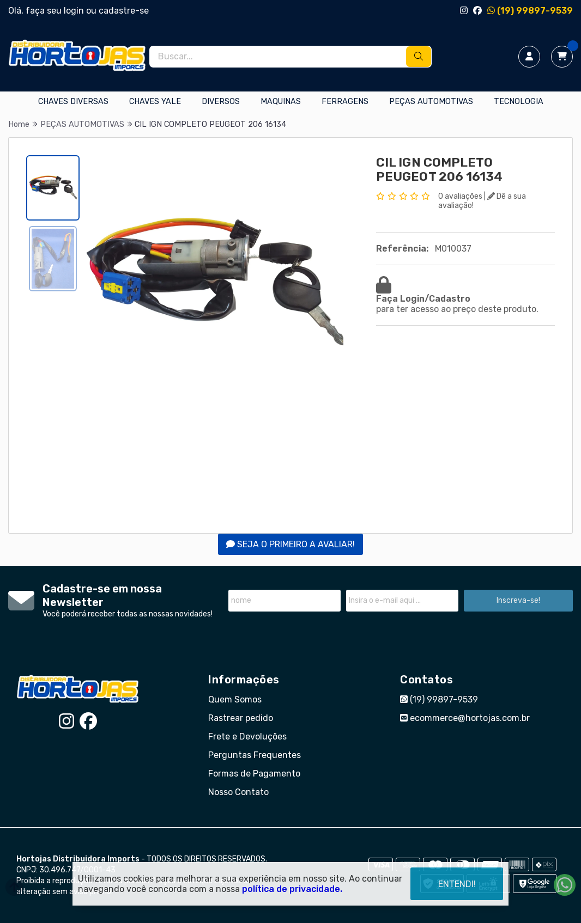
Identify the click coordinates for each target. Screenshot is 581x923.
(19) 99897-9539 (530, 10)
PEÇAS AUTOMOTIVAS (431, 101)
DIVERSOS (221, 101)
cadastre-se (124, 10)
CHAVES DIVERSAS (73, 101)
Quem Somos (235, 699)
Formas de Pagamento (254, 773)
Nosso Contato (238, 792)
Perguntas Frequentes (254, 755)
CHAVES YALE (155, 101)
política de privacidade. (292, 889)
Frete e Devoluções (247, 736)
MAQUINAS (281, 101)
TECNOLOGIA (518, 101)
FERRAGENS (345, 101)
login (75, 10)
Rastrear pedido (240, 718)
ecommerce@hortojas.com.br (465, 718)
